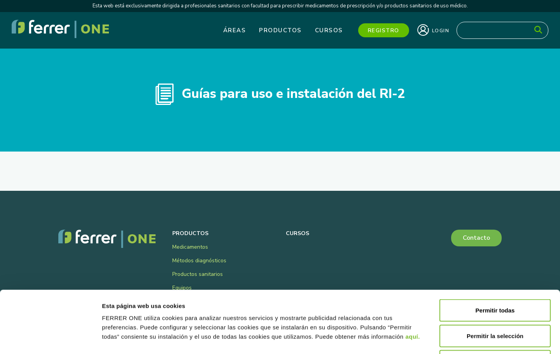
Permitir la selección (495, 277)
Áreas (234, 30)
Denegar (495, 303)
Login (433, 30)
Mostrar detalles (421, 338)
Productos (280, 30)
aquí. (412, 278)
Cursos (329, 30)
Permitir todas (495, 252)
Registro (383, 30)
